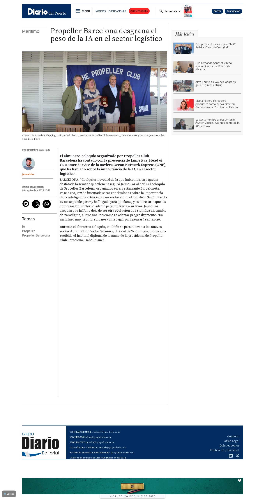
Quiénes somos (229, 445)
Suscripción (233, 11)
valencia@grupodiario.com (112, 447)
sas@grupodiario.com (123, 452)
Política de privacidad (224, 450)
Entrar (217, 11)
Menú (86, 11)
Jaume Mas (28, 174)
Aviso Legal (231, 441)
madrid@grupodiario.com (100, 442)
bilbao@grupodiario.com (98, 437)
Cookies (9, 493)
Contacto (233, 436)
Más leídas (184, 34)
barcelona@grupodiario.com (105, 432)
